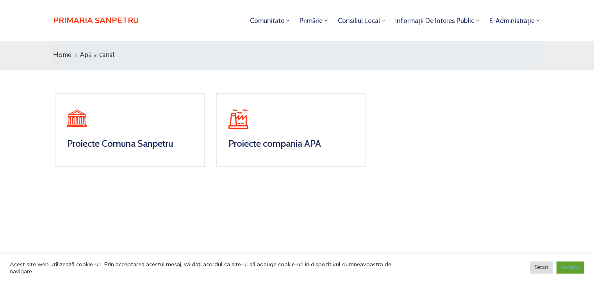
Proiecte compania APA (274, 143)
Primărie (311, 21)
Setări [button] (541, 267)
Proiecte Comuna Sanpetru (120, 143)
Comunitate (267, 21)
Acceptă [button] (570, 267)
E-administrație (512, 21)
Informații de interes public (434, 21)
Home (62, 54)
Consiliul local (359, 21)
